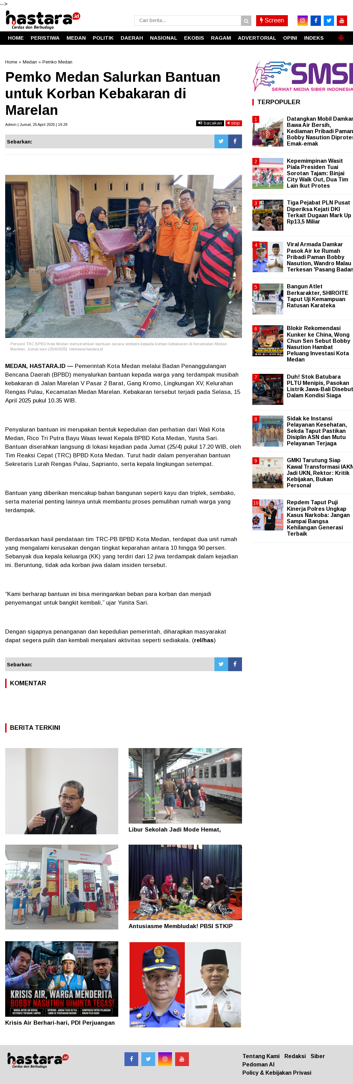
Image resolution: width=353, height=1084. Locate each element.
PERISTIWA (45, 38)
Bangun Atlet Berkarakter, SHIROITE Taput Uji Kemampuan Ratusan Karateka (318, 296)
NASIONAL (163, 38)
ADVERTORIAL (257, 38)
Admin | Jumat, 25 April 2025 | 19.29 (36, 124)
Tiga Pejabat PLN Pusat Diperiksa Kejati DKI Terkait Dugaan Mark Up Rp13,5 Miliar (319, 212)
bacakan (210, 123)
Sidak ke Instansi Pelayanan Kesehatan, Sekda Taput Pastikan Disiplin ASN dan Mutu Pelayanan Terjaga (317, 431)
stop (234, 123)
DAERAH (132, 38)
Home (11, 61)
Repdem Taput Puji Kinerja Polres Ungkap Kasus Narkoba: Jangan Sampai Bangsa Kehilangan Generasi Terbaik (318, 518)
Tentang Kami (261, 1056)
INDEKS (314, 38)
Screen (272, 20)
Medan (30, 61)
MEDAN (76, 38)
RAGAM (221, 38)
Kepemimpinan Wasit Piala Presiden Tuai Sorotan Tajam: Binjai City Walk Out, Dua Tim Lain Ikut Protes (317, 173)
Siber (318, 1056)
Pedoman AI (258, 1064)
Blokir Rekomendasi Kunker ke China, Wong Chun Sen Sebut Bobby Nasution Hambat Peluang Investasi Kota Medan (318, 343)
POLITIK (103, 38)
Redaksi (295, 1056)
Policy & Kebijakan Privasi (276, 1073)
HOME (16, 38)
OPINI (290, 38)
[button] (340, 34)
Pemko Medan (57, 61)
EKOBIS (194, 38)
